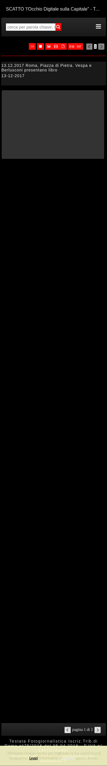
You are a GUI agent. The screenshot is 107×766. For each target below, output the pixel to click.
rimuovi (68, 758)
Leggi (33, 758)
